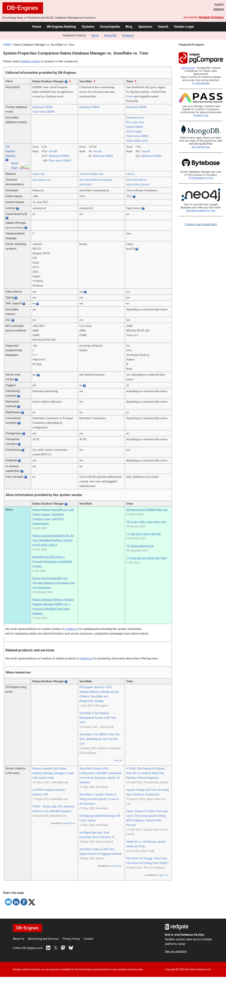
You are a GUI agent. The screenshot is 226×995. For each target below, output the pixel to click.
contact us (72, 629)
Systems (88, 26)
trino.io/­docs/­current (137, 184)
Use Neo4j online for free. (201, 210)
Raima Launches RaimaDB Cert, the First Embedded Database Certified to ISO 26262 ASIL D (53, 540)
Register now (200, 115)
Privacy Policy (71, 938)
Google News (69, 823)
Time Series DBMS (43, 111)
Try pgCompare (201, 83)
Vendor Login (184, 26)
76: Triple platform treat (140, 545)
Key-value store (135, 122)
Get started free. (200, 147)
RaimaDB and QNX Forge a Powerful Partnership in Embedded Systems (52, 561)
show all (118, 760)
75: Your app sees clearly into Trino (146, 557)
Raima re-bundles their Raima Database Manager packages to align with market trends (53, 773)
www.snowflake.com (91, 173)
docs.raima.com (41, 179)
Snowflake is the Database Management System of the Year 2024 (97, 717)
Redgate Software (211, 17)
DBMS (7, 44)
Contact (88, 938)
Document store (135, 117)
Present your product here (201, 224)
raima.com (38, 173)
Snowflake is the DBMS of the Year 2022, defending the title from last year (99, 739)
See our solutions (176, 951)
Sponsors (145, 26)
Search (163, 26)
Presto (129, 96)
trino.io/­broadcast (136, 179)
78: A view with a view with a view (146, 521)
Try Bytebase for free (201, 177)
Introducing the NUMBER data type (147, 509)
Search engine (134, 131)
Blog (129, 26)
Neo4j (94, 35)
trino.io (130, 173)
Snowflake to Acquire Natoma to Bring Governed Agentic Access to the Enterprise (99, 799)
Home (36, 26)
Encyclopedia (110, 26)
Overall (53, 151)
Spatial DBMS (134, 126)
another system (30, 61)
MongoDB (110, 35)
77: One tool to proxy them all (143, 533)
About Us (18, 938)
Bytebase (128, 35)
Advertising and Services (43, 938)
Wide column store (137, 140)
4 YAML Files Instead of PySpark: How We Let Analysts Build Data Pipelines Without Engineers (145, 773)
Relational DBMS (42, 107)
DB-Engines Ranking (61, 26)
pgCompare (188, 67)
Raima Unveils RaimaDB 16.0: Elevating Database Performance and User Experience (53, 583)
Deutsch (218, 9)
